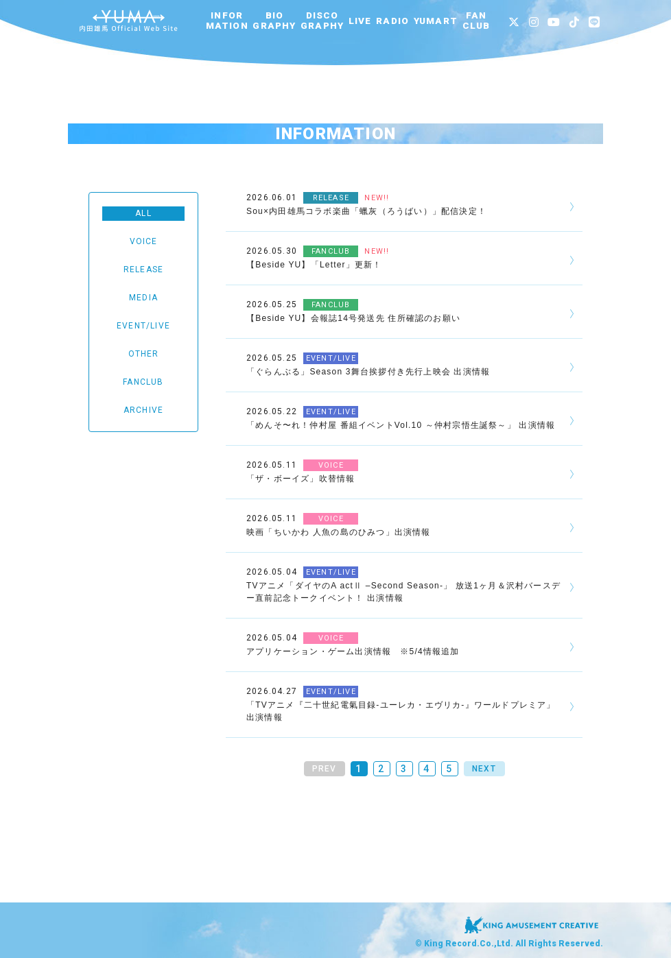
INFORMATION (227, 20)
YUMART (436, 21)
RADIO (392, 21)
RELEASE (143, 269)
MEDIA (143, 297)
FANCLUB (476, 20)
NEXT (484, 769)
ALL (143, 213)
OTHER (143, 354)
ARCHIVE (143, 410)
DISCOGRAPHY (322, 20)
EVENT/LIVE (143, 326)
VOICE (144, 241)
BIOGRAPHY (274, 20)
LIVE (360, 21)
